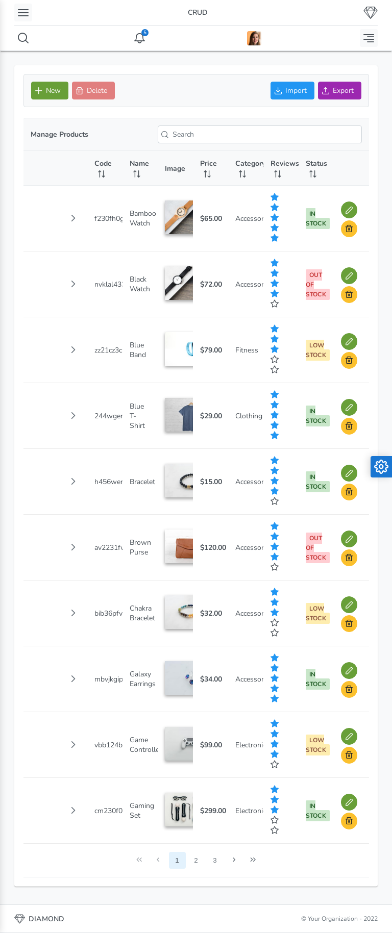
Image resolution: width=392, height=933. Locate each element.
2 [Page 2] (196, 860)
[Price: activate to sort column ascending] (210, 168)
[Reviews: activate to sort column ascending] (281, 168)
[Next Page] (234, 860)
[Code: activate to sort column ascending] (104, 168)
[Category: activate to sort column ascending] (245, 168)
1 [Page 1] (177, 860)
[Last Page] (252, 860)
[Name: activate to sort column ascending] (140, 168)
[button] (73, 218)
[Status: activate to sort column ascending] (316, 168)
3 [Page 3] (214, 860)
